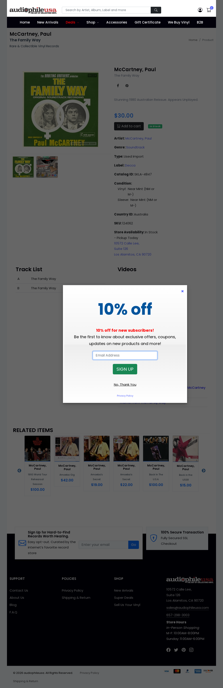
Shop (90, 22)
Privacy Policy (125, 395)
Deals (70, 22)
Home (25, 22)
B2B (200, 22)
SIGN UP (125, 369)
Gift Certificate (147, 22)
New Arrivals (47, 22)
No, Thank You (125, 384)
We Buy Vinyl (178, 22)
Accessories (116, 22)
